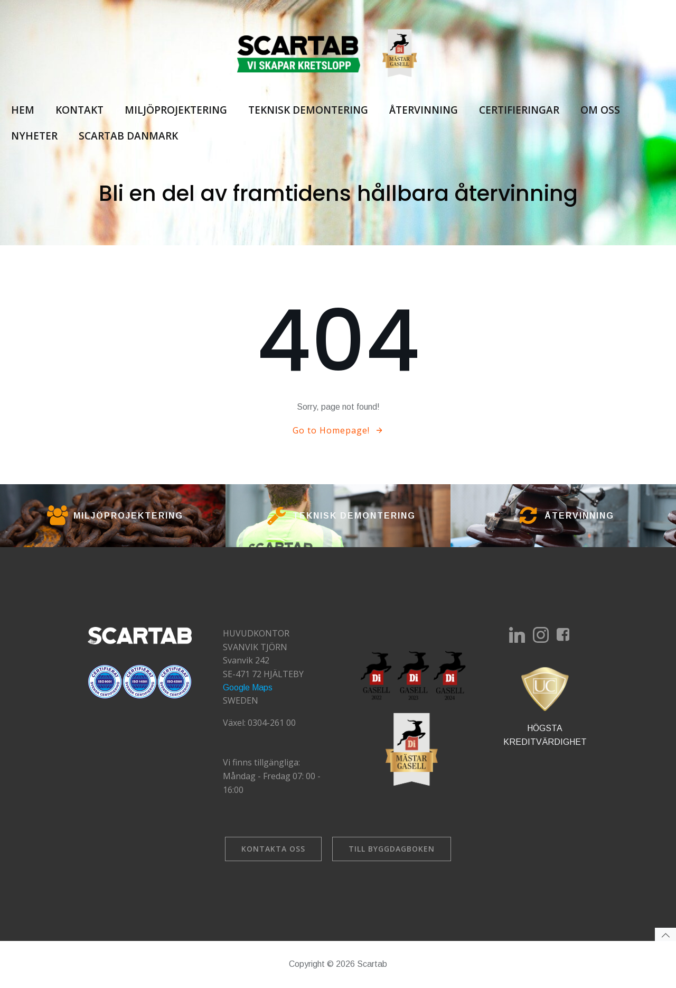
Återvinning (423, 110)
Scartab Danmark (127, 136)
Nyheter (34, 136)
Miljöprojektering (175, 110)
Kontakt (79, 110)
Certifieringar (518, 110)
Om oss (599, 110)
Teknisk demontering (308, 110)
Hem (22, 110)
